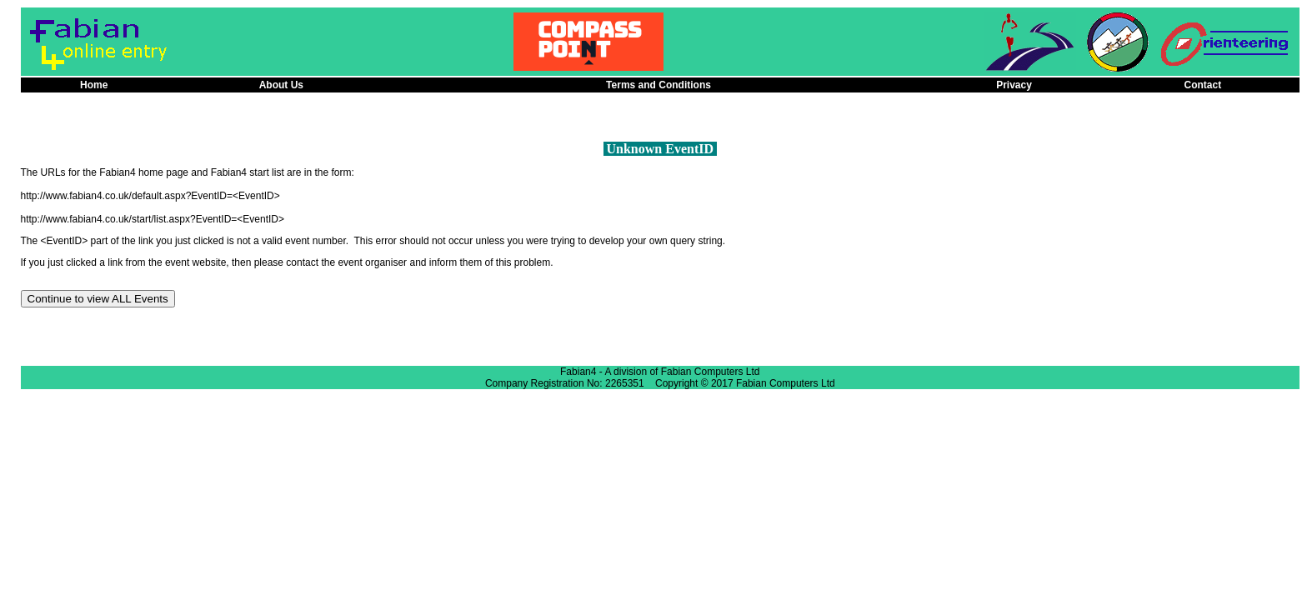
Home (94, 85)
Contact (1203, 85)
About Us (281, 85)
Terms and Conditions (658, 85)
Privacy (1014, 85)
